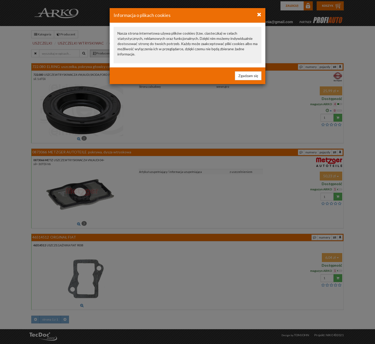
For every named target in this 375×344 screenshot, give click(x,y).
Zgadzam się (248, 75)
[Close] (259, 14)
